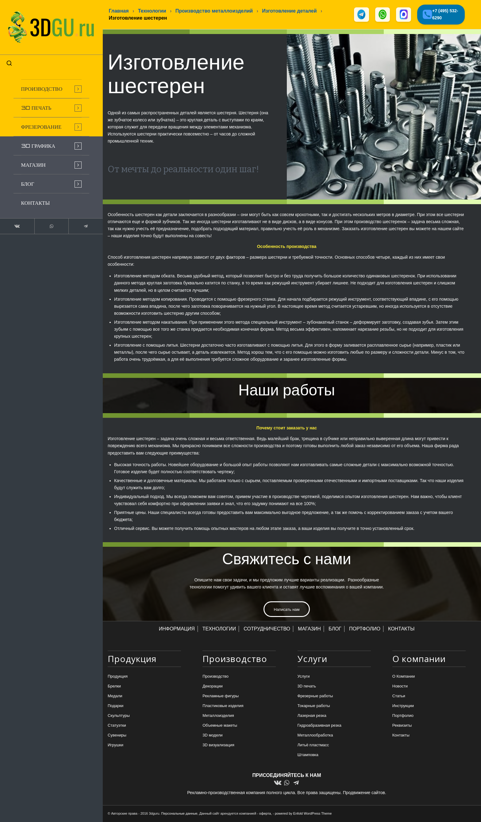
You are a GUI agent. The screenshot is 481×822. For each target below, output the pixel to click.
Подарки (115, 706)
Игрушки (115, 745)
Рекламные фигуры (220, 696)
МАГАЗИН (309, 629)
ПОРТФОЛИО (364, 629)
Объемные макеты (219, 726)
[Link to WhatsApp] (46, 222)
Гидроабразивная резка (319, 726)
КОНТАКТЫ (401, 629)
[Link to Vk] (15, 222)
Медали (115, 696)
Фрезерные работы (315, 696)
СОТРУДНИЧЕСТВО (267, 629)
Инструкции (403, 706)
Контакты (401, 735)
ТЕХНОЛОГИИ (219, 629)
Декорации (212, 686)
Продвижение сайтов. (364, 792)
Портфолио (403, 716)
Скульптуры (119, 716)
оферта (265, 814)
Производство (215, 676)
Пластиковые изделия (222, 706)
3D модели (212, 735)
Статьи (398, 696)
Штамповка (308, 755)
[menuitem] (46, 84)
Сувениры (117, 735)
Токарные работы (314, 706)
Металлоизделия (218, 716)
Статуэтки (117, 726)
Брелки (114, 686)
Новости (400, 686)
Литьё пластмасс (313, 745)
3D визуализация (218, 745)
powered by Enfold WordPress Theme (303, 814)
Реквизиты (402, 726)
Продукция (118, 676)
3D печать (307, 686)
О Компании (403, 676)
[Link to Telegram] (76, 222)
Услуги (304, 676)
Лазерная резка (312, 716)
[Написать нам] (287, 610)
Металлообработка (315, 735)
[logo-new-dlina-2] (46, 25)
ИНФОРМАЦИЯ (177, 629)
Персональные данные (179, 814)
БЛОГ (335, 629)
